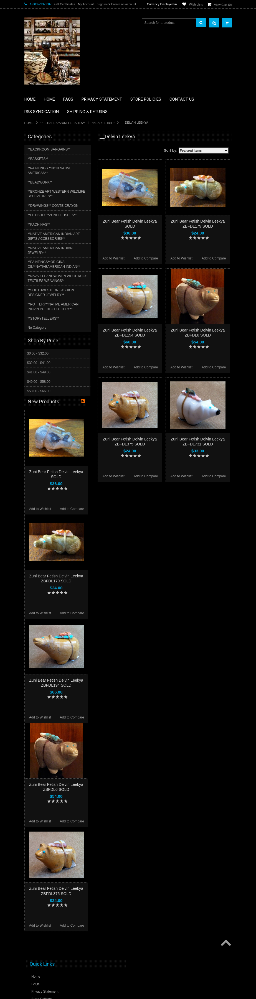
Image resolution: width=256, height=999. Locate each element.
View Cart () (223, 4)
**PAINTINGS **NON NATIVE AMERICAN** (50, 170)
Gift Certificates (64, 4)
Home (29, 122)
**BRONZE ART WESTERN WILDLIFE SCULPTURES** (56, 194)
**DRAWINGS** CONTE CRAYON (53, 206)
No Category (37, 328)
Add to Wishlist (113, 258)
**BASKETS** (38, 159)
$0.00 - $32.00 (38, 353)
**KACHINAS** (39, 224)
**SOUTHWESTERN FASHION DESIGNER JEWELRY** (51, 292)
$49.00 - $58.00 (38, 382)
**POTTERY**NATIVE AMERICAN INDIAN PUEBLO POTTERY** (53, 306)
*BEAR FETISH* (103, 122)
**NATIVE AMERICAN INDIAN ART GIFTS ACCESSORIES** (54, 236)
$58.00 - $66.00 (38, 391)
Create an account (123, 4)
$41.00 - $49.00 (38, 372)
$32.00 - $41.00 (38, 363)
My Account (86, 4)
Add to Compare (146, 258)
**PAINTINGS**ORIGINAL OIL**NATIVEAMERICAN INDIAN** (54, 264)
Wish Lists (196, 4)
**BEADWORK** (40, 182)
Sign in (102, 4)
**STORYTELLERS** (43, 318)
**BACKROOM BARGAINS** (49, 149)
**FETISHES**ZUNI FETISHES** (62, 122)
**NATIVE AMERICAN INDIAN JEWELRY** (50, 250)
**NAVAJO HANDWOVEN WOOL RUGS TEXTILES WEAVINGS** (58, 278)
